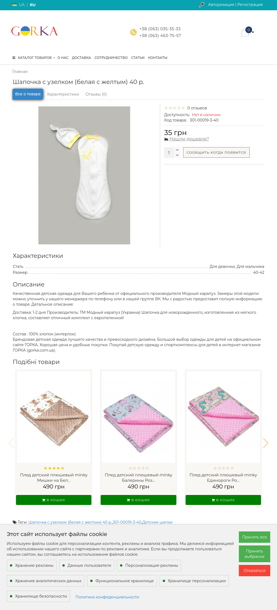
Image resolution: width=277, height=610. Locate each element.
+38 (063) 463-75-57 (160, 35)
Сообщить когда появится (216, 152)
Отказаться (255, 570)
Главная (20, 71)
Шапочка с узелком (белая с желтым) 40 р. (70, 515)
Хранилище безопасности (41, 596)
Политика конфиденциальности (107, 597)
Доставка (81, 58)
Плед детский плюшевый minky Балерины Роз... (138, 477)
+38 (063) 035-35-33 (160, 28)
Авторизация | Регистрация (235, 4)
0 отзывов (196, 108)
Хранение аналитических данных (48, 580)
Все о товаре (28, 94)
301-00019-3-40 (127, 515)
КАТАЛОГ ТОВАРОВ (33, 58)
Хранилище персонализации (197, 580)
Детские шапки (157, 515)
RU (32, 4)
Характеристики (63, 94)
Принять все (254, 537)
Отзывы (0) (96, 94)
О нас (62, 58)
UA (22, 4)
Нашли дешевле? (189, 138)
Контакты (157, 58)
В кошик (53, 500)
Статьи (138, 58)
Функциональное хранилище (124, 580)
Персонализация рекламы (151, 565)
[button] (265, 439)
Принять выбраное (254, 554)
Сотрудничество (110, 58)
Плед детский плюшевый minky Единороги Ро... (223, 477)
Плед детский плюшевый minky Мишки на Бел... (54, 477)
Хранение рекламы (34, 565)
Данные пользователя (89, 565)
